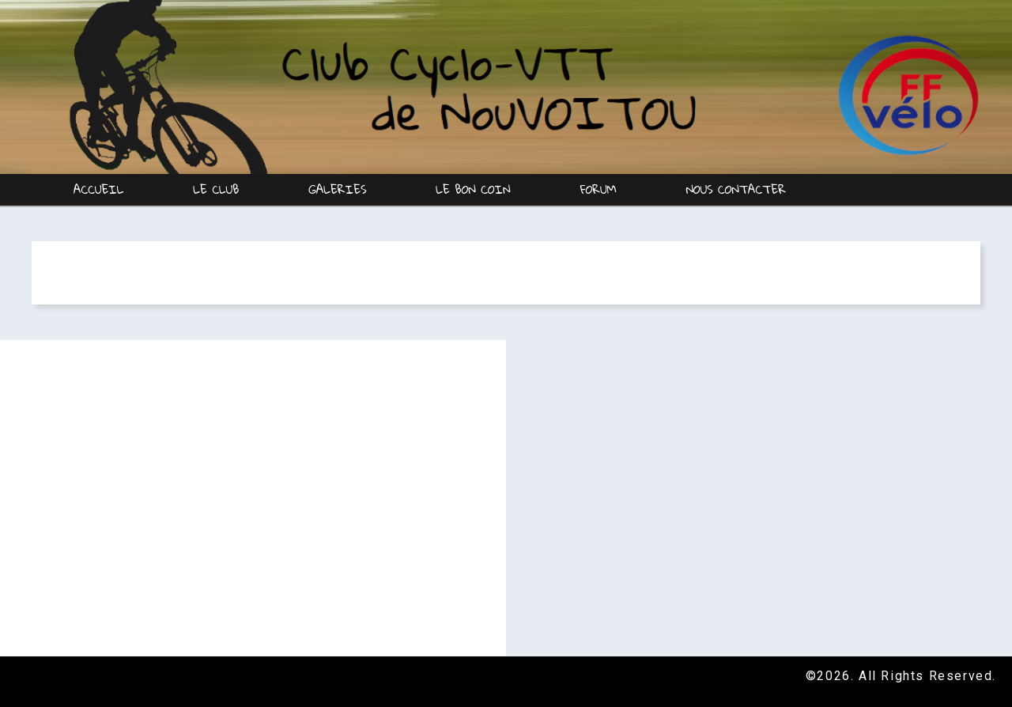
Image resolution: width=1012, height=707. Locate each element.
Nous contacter (736, 189)
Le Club (217, 189)
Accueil (99, 189)
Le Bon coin (473, 189)
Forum (598, 189)
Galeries (337, 189)
